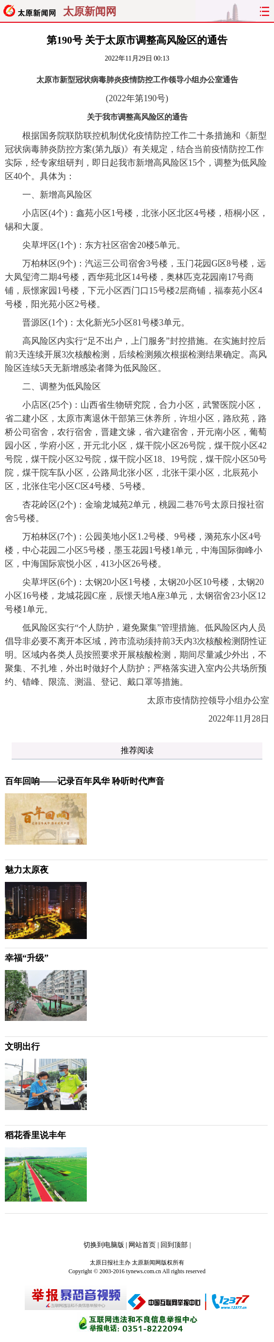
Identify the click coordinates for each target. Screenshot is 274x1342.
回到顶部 (174, 1245)
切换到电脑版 (103, 1245)
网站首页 (142, 1245)
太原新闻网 (89, 11)
